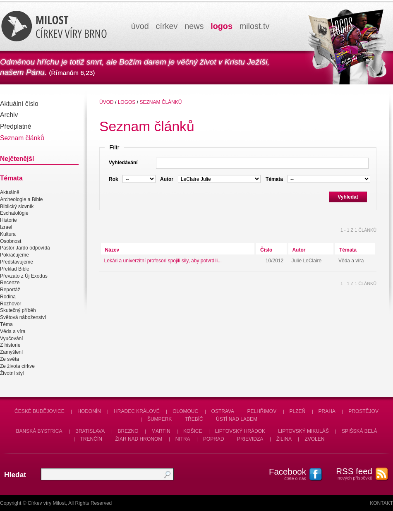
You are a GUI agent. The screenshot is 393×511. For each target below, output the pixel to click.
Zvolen (314, 439)
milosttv (255, 26)
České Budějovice (39, 411)
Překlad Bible (14, 269)
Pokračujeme (14, 255)
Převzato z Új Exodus (24, 276)
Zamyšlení (11, 352)
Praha (327, 411)
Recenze (9, 282)
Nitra (182, 439)
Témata (348, 250)
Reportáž (10, 290)
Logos (127, 102)
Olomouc (185, 411)
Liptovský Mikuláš (303, 431)
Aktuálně (9, 192)
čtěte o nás (283, 474)
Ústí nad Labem (236, 419)
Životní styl (12, 373)
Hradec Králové (137, 411)
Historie (8, 220)
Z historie (10, 345)
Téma (6, 324)
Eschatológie (14, 213)
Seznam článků (160, 102)
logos (221, 26)
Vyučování (11, 338)
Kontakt (381, 503)
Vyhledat (348, 197)
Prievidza (250, 439)
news (194, 26)
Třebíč (194, 419)
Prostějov (363, 411)
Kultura (8, 234)
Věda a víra (12, 331)
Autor (298, 250)
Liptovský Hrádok (240, 431)
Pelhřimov (261, 411)
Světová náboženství (23, 317)
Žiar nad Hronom (138, 439)
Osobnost (10, 241)
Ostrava (223, 411)
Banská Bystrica (39, 431)
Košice (192, 431)
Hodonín (89, 411)
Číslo (266, 250)
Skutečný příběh (18, 311)
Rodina (8, 297)
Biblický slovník (17, 206)
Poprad (213, 439)
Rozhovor (10, 304)
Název (112, 250)
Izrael (6, 227)
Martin (160, 431)
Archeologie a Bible (21, 199)
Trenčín (91, 439)
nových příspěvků (349, 473)
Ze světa (9, 359)
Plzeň (298, 411)
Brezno (128, 431)
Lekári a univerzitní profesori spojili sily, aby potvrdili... (163, 261)
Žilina (284, 439)
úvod (140, 26)
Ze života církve (17, 366)
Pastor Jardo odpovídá (25, 248)
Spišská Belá (359, 431)
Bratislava (90, 431)
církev (167, 26)
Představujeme (16, 262)
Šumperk (159, 419)
